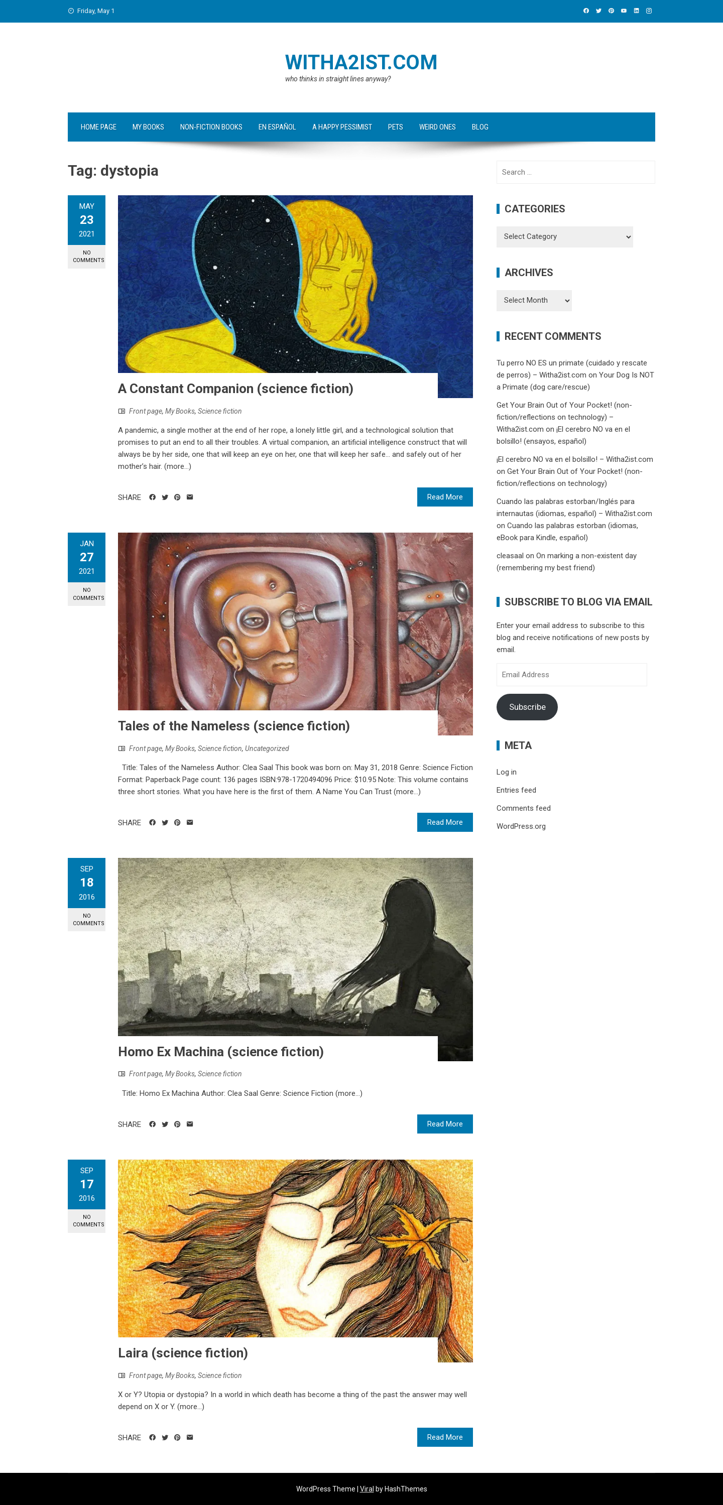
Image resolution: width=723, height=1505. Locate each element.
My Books (148, 127)
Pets (395, 127)
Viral (367, 1489)
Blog (480, 127)
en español (277, 127)
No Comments (88, 256)
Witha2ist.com (361, 62)
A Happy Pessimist (342, 127)
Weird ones (437, 127)
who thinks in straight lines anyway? (338, 79)
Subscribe (527, 707)
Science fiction (220, 411)
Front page (145, 411)
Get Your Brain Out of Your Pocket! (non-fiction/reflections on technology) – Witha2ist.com (564, 417)
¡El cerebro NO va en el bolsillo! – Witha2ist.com (575, 459)
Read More (445, 496)
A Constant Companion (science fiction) (235, 388)
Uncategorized (267, 748)
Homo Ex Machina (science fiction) (221, 1051)
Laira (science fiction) (183, 1352)
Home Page (98, 127)
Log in (507, 772)
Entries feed (516, 790)
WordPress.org (521, 826)
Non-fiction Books (211, 127)
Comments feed (524, 808)
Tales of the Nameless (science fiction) (234, 725)
